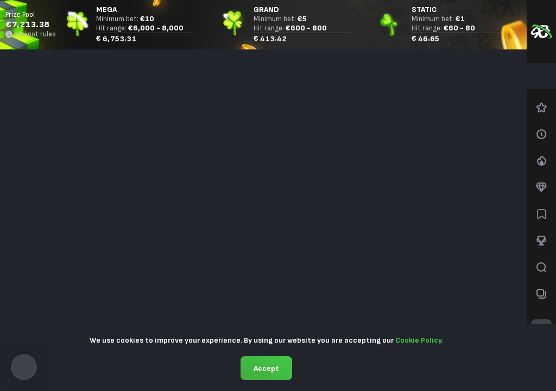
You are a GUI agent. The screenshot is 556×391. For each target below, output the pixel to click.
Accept (266, 368)
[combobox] (541, 76)
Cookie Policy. (419, 340)
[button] (24, 367)
